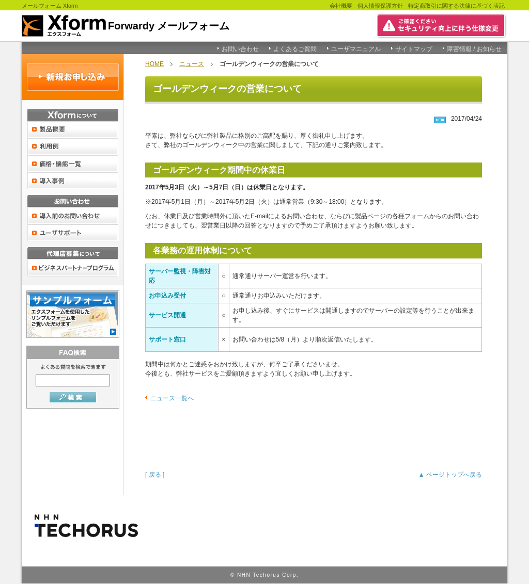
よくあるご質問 (295, 49)
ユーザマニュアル (356, 49)
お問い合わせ (240, 49)
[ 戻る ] (154, 474)
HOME (154, 64)
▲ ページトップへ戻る (450, 474)
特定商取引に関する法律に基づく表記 (456, 6)
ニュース (191, 64)
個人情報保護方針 (380, 6)
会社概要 (341, 6)
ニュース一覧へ (172, 398)
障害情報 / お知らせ (474, 49)
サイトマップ (413, 49)
